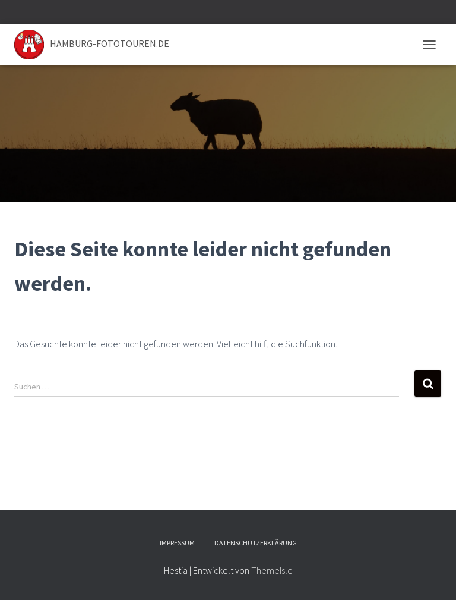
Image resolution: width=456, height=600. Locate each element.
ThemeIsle (272, 570)
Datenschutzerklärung (255, 542)
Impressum (177, 542)
